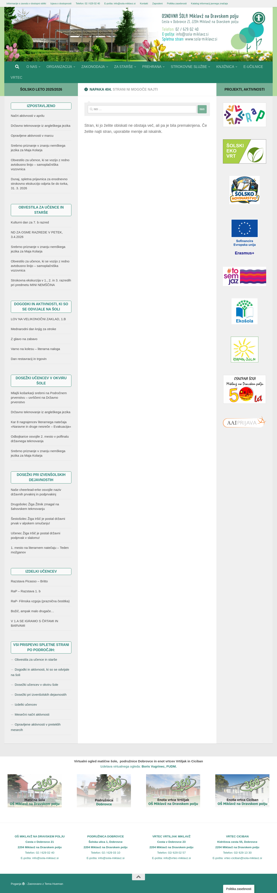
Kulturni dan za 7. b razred (30, 222)
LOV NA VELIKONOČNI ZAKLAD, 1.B (38, 319)
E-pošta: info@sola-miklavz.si (119, 3)
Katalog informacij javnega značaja (209, 3)
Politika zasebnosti (177, 3)
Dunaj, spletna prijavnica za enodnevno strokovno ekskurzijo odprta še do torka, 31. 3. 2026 (39, 183)
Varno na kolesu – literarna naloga (35, 349)
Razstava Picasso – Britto (29, 581)
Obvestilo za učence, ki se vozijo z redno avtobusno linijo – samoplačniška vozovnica (40, 164)
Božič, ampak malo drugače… (32, 611)
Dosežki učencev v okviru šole (36, 684)
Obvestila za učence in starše (36, 659)
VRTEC (16, 77)
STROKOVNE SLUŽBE (189, 67)
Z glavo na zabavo (24, 339)
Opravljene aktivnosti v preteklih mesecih (36, 727)
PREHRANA (151, 67)
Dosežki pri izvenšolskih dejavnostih (40, 694)
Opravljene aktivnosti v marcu (32, 135)
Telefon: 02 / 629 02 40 (88, 3)
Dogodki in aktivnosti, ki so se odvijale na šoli (40, 672)
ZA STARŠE (123, 67)
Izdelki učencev (26, 704)
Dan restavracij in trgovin (29, 359)
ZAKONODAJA (93, 67)
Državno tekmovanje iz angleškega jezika (40, 125)
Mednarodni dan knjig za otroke (33, 329)
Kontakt (144, 3)
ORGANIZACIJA (59, 67)
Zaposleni (157, 3)
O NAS (31, 67)
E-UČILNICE (253, 67)
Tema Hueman (54, 883)
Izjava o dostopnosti (60, 3)
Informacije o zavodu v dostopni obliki (26, 3)
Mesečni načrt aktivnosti (32, 714)
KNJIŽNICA (225, 67)
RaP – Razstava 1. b (25, 591)
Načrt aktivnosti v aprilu (27, 115)
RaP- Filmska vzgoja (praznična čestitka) (40, 601)
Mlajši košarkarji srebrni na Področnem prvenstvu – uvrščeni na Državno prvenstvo (39, 397)
